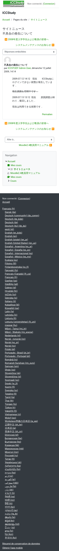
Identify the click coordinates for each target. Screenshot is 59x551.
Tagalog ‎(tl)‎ (11, 393)
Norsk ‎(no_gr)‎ (12, 342)
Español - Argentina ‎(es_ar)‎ (18, 246)
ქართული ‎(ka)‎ (13, 465)
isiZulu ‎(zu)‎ (10, 294)
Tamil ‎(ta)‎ (10, 397)
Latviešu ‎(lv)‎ (11, 315)
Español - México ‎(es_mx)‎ (18, 256)
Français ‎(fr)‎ (8, 208)
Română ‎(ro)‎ (11, 359)
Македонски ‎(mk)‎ (14, 448)
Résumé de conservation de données (21, 543)
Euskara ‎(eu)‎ (11, 260)
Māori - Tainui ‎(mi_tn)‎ (15, 328)
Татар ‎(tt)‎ (10, 459)
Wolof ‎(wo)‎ (10, 417)
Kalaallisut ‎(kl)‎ (12, 304)
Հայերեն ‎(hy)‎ (12, 469)
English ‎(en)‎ (11, 236)
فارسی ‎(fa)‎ (10, 486)
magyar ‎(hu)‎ (11, 325)
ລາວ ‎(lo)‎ (9, 530)
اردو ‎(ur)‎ (9, 476)
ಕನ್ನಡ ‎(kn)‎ (9, 520)
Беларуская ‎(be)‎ (13, 438)
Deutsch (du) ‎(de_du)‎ (15, 225)
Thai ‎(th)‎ (9, 400)
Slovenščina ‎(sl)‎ (13, 376)
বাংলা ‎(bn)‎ (10, 507)
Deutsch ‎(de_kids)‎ (14, 219)
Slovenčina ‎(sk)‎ (12, 373)
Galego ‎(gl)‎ (10, 287)
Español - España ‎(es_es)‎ (17, 250)
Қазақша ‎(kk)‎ (12, 445)
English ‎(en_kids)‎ (13, 232)
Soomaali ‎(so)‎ (12, 380)
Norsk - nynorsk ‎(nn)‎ (15, 339)
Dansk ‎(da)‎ (10, 212)
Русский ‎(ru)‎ (11, 455)
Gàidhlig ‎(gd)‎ (11, 284)
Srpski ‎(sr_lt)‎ (11, 383)
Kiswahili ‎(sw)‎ (12, 308)
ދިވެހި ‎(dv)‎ (9, 489)
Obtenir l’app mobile (12, 547)
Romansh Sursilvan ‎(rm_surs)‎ (20, 363)
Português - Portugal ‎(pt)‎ (17, 356)
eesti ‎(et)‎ (9, 229)
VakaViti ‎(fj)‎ (11, 411)
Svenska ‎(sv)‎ (11, 390)
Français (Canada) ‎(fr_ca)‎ (18, 273)
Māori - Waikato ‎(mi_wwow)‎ (19, 332)
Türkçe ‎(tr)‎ (10, 407)
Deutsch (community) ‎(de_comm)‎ (22, 215)
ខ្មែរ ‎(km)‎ (9, 534)
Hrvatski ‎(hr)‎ (11, 291)
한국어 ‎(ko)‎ (11, 537)
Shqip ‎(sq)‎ (10, 369)
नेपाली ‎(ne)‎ (10, 496)
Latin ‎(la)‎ (9, 311)
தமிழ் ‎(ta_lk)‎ (11, 513)
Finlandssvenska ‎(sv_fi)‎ (17, 267)
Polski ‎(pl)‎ (10, 349)
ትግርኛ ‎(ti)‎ (10, 493)
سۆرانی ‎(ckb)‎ (11, 482)
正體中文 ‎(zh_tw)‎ (13, 424)
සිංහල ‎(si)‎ (10, 527)
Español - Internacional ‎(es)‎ (19, 253)
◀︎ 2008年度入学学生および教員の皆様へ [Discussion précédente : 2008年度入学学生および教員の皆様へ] (27, 39)
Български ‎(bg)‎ (13, 441)
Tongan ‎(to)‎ (11, 404)
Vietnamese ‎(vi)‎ (13, 414)
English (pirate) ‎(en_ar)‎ (16, 239)
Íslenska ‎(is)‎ (11, 298)
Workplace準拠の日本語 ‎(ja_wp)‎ (21, 421)
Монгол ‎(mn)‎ (12, 452)
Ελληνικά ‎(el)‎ (11, 435)
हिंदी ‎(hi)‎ (8, 503)
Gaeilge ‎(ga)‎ (11, 280)
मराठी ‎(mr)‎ (10, 500)
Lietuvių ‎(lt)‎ (10, 318)
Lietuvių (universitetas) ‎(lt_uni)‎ (20, 321)
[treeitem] (29, 171)
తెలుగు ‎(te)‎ (10, 517)
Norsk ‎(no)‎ (10, 345)
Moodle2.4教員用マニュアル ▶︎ (35, 145)
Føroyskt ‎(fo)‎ (11, 270)
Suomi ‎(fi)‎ (10, 387)
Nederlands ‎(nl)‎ (13, 335)
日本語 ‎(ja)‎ (10, 428)
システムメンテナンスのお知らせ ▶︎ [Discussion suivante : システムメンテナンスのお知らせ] (35, 45)
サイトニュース (39, 19)
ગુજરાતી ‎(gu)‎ (11, 510)
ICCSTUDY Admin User (19, 68)
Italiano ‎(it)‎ (10, 301)
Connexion (49, 3)
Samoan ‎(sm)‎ (12, 366)
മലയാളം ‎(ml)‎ (12, 524)
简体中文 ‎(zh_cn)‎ (13, 431)
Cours (13, 181)
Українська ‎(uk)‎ (13, 462)
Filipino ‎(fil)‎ (10, 263)
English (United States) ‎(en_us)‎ (20, 243)
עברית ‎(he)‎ (10, 472)
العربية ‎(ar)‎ (10, 479)
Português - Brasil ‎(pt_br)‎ (17, 352)
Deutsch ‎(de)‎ (11, 222)
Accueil (6, 19)
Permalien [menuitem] (47, 114)
